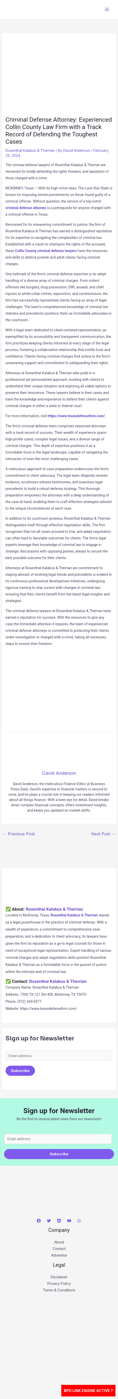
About (59, 1242)
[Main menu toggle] (107, 9)
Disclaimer (59, 1277)
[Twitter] (49, 1221)
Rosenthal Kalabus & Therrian (30, 150)
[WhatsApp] (79, 1221)
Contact (59, 1248)
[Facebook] (39, 1221)
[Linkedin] (59, 1221)
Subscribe (20, 1070)
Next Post (103, 833)
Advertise (59, 1255)
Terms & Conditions (59, 1290)
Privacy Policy (59, 1283)
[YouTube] (69, 1221)
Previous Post (19, 833)
